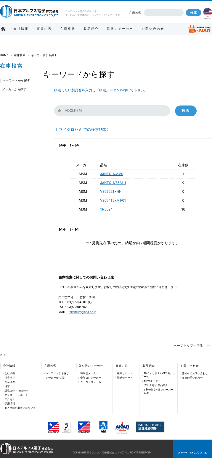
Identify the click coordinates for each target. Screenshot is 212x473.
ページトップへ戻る (188, 346)
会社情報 (21, 28)
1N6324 (106, 209)
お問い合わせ (153, 28)
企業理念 (10, 382)
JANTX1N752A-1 (113, 183)
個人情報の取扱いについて (20, 407)
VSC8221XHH (111, 192)
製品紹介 (91, 28)
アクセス (10, 399)
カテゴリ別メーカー (92, 382)
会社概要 (10, 373)
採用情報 (10, 403)
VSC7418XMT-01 (113, 200)
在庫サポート (125, 373)
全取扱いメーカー (90, 377)
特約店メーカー (89, 373)
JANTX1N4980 (111, 174)
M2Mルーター (152, 380)
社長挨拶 (10, 377)
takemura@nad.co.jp (82, 312)
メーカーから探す (14, 89)
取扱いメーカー (120, 28)
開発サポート (125, 377)
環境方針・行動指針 (16, 390)
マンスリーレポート (16, 395)
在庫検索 (135, 13)
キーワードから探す (16, 80)
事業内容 (44, 28)
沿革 (7, 386)
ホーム (3, 29)
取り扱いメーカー (91, 366)
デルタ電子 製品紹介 (156, 385)
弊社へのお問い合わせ (195, 373)
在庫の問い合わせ (192, 377)
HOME (4, 55)
